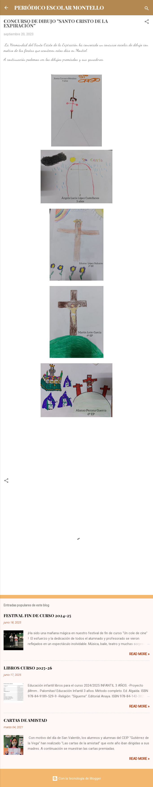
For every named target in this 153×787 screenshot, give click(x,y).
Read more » (139, 654)
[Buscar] (146, 9)
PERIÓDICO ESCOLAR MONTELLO (59, 7)
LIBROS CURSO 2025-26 (28, 668)
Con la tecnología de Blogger (76, 778)
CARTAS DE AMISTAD (25, 720)
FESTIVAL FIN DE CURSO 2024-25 (37, 615)
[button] (146, 22)
